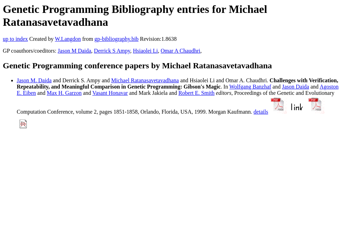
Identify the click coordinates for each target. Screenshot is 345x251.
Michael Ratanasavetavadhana (145, 80)
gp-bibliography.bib (116, 39)
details (261, 112)
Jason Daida (295, 87)
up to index (15, 39)
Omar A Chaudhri (180, 51)
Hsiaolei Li (145, 51)
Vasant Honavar (110, 93)
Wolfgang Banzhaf (250, 87)
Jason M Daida (74, 51)
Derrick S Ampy (112, 51)
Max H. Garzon (64, 93)
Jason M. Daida (34, 80)
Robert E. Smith (196, 93)
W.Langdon (68, 39)
